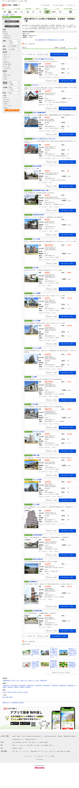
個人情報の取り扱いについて (18, 739)
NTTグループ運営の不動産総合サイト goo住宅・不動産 (14, 1)
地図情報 (68, 751)
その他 (5, 79)
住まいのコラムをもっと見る (61, 672)
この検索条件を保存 (41, 39)
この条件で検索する (11, 110)
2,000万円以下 (14, 685)
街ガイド (46, 751)
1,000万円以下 (6, 685)
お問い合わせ (40, 756)
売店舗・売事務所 (7, 64)
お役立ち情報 (4, 751)
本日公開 (6, 33)
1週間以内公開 (7, 37)
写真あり (6, 103)
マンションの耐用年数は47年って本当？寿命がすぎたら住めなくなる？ (35, 664)
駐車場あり (6, 107)
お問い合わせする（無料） (67, 80)
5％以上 (9, 692)
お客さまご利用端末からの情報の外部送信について (33, 736)
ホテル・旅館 (7, 66)
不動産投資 (46, 745)
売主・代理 (6, 99)
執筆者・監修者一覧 (61, 751)
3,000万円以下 (22, 685)
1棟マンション (7, 56)
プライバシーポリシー (28, 756)
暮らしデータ (41, 751)
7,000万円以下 (54, 685)
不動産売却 (14, 748)
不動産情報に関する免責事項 (18, 702)
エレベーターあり (7, 105)
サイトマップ (47, 756)
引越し (16, 751)
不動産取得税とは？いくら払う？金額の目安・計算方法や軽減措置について (53, 664)
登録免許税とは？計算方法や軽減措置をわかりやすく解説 (72, 664)
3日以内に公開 (7, 35)
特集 (13, 751)
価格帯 (4, 40)
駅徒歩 (4, 92)
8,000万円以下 (62, 685)
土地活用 (20, 748)
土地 (42, 745)
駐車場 (41, 742)
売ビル (5, 60)
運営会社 (53, 756)
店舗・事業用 (18, 742)
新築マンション (15, 745)
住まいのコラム (52, 751)
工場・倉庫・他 (7, 68)
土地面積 (5, 87)
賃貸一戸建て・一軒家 (26, 742)
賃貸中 (5, 97)
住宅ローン (51, 745)
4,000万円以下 (30, 685)
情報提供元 (60, 736)
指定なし (6, 31)
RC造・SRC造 (7, 75)
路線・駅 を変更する (12, 21)
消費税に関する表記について (31, 739)
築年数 (4, 49)
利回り (4, 46)
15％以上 (20, 692)
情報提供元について (6, 702)
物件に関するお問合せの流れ (51, 736)
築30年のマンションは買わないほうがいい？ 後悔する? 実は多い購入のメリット (72, 652)
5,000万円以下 (38, 685)
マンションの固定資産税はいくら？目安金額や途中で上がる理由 (35, 652)
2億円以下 (10, 687)
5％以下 (5, 692)
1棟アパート (6, 58)
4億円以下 (22, 687)
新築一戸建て (30, 745)
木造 (5, 73)
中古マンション (23, 745)
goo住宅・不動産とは (16, 736)
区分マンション (7, 54)
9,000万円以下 (71, 685)
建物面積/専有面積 (5, 83)
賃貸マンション (35, 742)
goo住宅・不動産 (5, 736)
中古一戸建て (37, 745)
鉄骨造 (5, 77)
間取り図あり (7, 101)
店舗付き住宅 (7, 62)
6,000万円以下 (46, 685)
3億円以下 (16, 687)
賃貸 (13, 742)
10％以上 (15, 692)
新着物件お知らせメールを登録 (56, 39)
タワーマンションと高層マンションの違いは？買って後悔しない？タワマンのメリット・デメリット (53, 652)
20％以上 (26, 692)
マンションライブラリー (24, 751)
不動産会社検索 (33, 751)
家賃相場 (45, 742)
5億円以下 (28, 687)
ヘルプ (35, 756)
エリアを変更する (12, 26)
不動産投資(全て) (7, 680)
